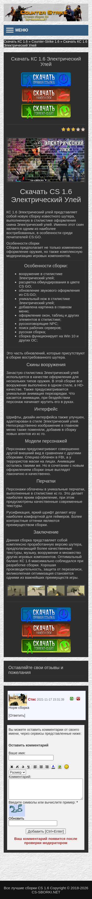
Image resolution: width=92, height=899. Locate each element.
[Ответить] (17, 715)
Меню (17, 30)
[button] (11, 737)
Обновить (16, 818)
